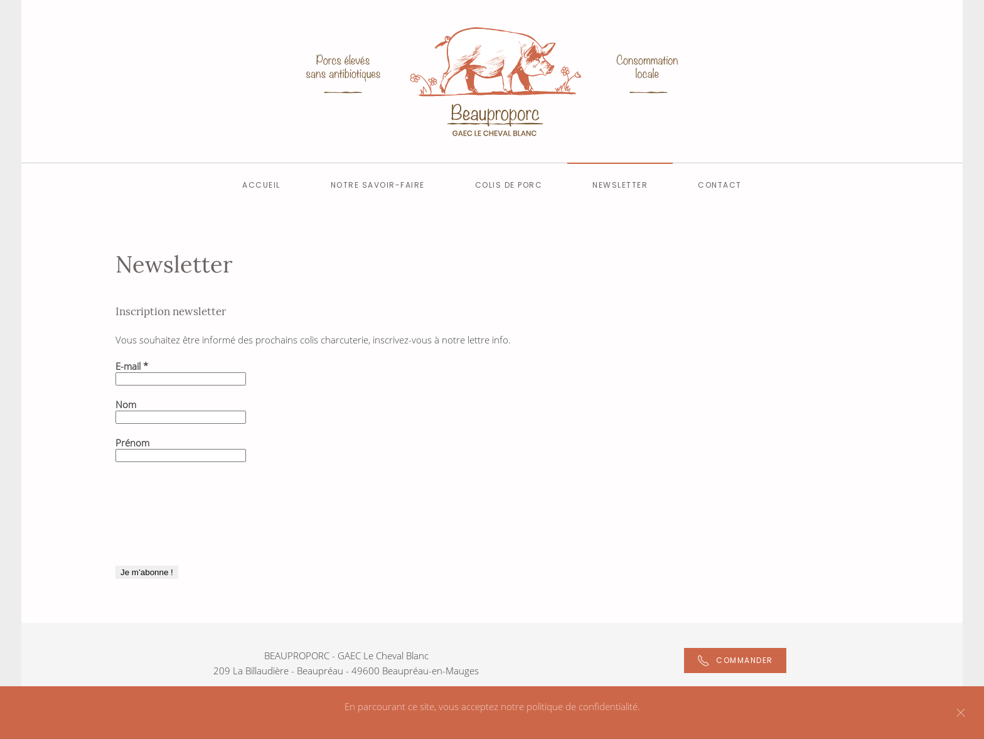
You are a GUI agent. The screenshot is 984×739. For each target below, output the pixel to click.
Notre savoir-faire (378, 185)
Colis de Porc (509, 185)
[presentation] (166, 520)
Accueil (261, 185)
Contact (720, 185)
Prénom (132, 442)
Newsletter (620, 185)
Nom (125, 404)
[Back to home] (492, 81)
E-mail (131, 366)
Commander (735, 660)
